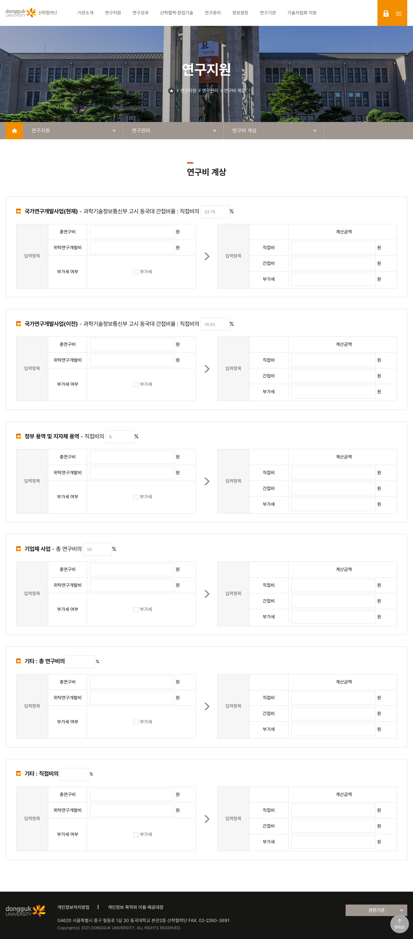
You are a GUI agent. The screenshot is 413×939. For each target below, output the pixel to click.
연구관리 (210, 90)
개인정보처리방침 (73, 907)
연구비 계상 (234, 90)
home (14, 130)
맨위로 (399, 927)
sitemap (399, 13)
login (386, 13)
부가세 (143, 271)
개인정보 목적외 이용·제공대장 (135, 907)
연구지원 (188, 90)
